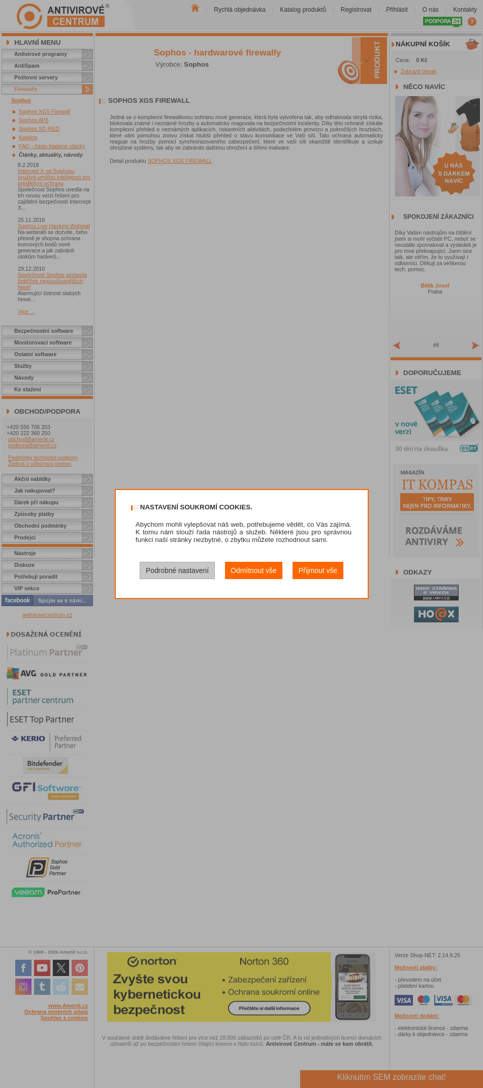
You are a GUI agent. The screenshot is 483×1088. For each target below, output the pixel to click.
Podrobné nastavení (177, 570)
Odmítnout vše (253, 570)
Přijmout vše (318, 570)
